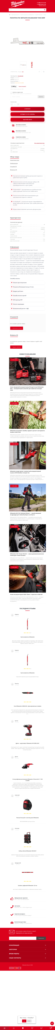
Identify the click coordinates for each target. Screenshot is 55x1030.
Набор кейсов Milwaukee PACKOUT (27, 851)
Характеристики (14, 160)
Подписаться (41, 938)
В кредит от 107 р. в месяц (27, 114)
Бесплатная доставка (20, 922)
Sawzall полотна (38, 14)
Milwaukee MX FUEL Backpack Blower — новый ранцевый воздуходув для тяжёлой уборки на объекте (25, 514)
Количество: (14, 102)
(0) (22, 71)
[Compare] (44, 72)
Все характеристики (39, 143)
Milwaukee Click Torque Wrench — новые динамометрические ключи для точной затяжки (27, 554)
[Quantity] (15, 104)
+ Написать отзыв (17, 328)
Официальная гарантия (21, 898)
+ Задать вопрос (16, 347)
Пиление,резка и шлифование (27, 14)
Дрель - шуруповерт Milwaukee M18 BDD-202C (27, 743)
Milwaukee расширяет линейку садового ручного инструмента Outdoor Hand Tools (27, 431)
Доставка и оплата (21, 124)
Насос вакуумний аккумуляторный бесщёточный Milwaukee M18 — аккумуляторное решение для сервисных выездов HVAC (27, 388)
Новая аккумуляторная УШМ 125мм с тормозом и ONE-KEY (26, 594)
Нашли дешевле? (22, 86)
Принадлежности (15, 14)
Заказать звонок (42, 5)
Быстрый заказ (27, 119)
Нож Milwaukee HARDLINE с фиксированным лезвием (27, 706)
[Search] (44, 9)
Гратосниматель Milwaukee (28, 637)
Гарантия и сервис (21, 137)
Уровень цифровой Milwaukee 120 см (27, 885)
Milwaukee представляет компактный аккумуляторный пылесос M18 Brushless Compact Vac (25, 472)
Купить (41, 97)
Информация (14, 163)
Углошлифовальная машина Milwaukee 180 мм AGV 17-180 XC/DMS (27, 779)
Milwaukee (20, 76)
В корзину (27, 108)
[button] (41, 2)
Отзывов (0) (13, 166)
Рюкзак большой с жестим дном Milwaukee (27, 817)
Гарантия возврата (20, 914)
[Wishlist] (39, 72)
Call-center (17, 906)
